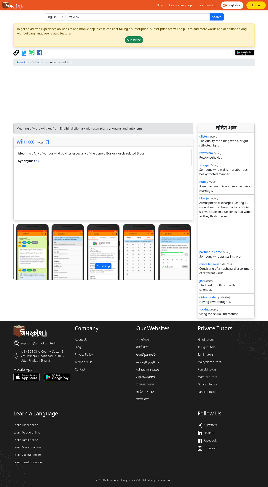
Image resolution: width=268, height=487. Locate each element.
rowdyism (206, 153)
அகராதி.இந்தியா (147, 362)
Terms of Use (83, 362)
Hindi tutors (206, 340)
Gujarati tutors (207, 384)
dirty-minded (208, 297)
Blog (160, 5)
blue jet (204, 198)
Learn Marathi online (27, 447)
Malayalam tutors (209, 362)
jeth (202, 281)
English (40, 62)
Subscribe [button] (134, 40)
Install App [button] (103, 266)
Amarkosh (23, 62)
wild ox (25, 141)
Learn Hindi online (25, 425)
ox (37, 161)
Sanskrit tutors (207, 392)
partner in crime (210, 252)
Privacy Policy (84, 354)
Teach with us (207, 5)
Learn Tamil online (25, 440)
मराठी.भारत (142, 347)
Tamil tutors (205, 354)
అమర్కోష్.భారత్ (146, 354)
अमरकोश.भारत (144, 340)
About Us (81, 340)
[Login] (256, 5)
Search (216, 17)
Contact (80, 369)
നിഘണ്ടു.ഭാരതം (147, 369)
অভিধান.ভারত (145, 392)
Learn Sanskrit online (27, 462)
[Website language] (232, 5)
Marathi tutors (207, 377)
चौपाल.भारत (142, 399)
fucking (204, 309)
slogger (204, 165)
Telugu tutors (207, 347)
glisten (204, 136)
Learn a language (180, 5)
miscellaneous (209, 264)
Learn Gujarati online (27, 455)
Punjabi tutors (207, 369)
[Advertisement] (134, 95)
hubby (203, 182)
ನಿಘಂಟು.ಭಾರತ (145, 377)
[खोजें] (138, 17)
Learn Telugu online (26, 432)
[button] (27, 251)
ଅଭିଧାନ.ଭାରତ (145, 384)
